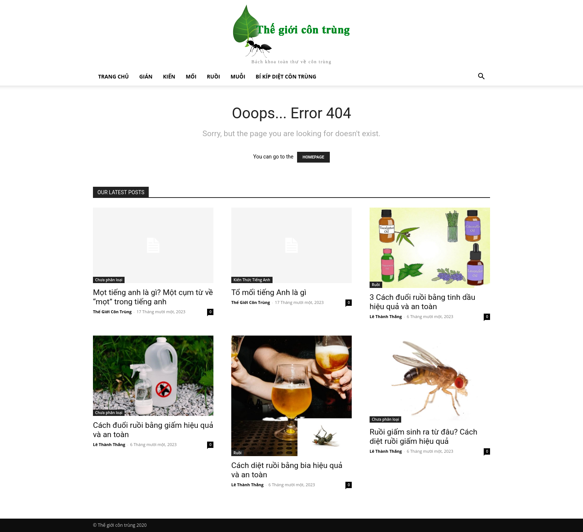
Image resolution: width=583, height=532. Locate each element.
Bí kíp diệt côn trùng (286, 76)
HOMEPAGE (313, 157)
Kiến (169, 76)
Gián (145, 76)
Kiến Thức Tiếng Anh (251, 279)
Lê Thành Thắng (386, 316)
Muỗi (238, 76)
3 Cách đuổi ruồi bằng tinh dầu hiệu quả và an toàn (422, 302)
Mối (191, 76)
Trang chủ (113, 76)
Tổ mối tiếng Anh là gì (268, 292)
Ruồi (213, 76)
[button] (481, 77)
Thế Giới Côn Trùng (112, 311)
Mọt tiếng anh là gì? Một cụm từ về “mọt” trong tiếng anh (153, 297)
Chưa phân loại (108, 279)
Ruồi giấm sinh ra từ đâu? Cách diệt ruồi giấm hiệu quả (423, 436)
